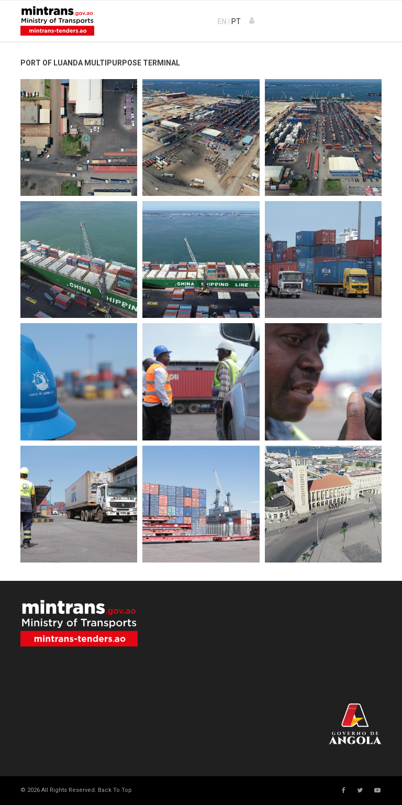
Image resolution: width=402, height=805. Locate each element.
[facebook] (343, 790)
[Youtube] (377, 790)
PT (236, 21)
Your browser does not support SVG (79, 623)
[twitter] (360, 790)
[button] (252, 21)
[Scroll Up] (114, 790)
